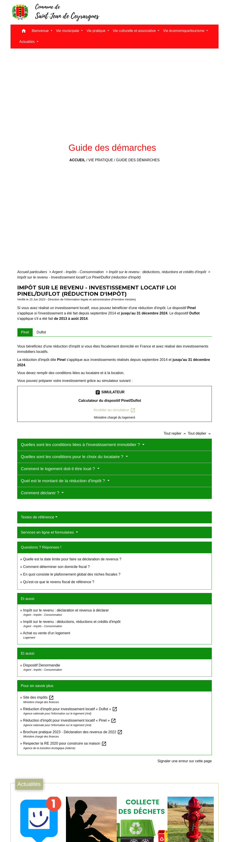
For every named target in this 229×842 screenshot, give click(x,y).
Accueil (77, 160)
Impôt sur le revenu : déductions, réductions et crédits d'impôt (158, 272)
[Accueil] (55, 12)
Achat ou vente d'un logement (46, 633)
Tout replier (176, 433)
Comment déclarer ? (40, 492)
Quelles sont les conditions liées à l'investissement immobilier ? (81, 444)
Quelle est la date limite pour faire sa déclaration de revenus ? (72, 559)
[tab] (25, 332)
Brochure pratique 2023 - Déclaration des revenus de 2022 (73, 732)
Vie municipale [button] (68, 31)
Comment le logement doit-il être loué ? (58, 468)
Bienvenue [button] (41, 31)
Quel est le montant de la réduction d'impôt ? (63, 480)
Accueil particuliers (32, 272)
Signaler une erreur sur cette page (184, 761)
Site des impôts (38, 697)
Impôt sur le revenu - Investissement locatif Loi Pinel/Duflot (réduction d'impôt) (79, 277)
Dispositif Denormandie (41, 665)
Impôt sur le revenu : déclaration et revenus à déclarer (66, 610)
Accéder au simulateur (114, 410)
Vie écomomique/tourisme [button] (184, 31)
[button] (23, 31)
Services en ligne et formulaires (48, 532)
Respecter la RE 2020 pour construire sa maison (65, 743)
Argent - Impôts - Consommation (78, 272)
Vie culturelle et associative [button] (135, 31)
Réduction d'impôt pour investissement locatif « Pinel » (69, 720)
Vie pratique (100, 160)
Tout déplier (200, 433)
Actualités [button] (27, 42)
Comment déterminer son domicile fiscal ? (56, 567)
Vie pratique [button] (96, 31)
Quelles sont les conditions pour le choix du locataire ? (73, 456)
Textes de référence (37, 517)
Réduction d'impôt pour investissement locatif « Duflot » (70, 709)
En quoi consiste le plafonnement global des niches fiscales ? (71, 574)
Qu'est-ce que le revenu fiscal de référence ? (58, 582)
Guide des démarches (138, 160)
